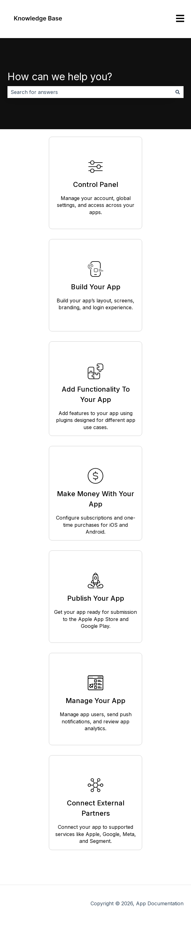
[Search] (178, 92)
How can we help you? (59, 77)
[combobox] (89, 92)
